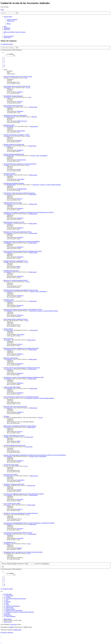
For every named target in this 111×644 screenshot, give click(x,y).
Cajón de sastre (29, 437)
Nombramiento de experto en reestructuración (15, 115)
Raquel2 (8, 485)
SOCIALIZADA (10, 155)
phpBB (11, 627)
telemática (8, 87)
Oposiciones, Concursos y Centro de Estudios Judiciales (47, 184)
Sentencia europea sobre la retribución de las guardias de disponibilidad (22, 241)
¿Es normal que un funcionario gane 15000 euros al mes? (18, 532)
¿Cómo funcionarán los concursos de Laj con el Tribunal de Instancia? (21, 396)
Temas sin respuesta (9, 36)
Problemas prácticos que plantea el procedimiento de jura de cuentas (21, 290)
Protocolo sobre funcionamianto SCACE (14, 154)
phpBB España (17, 629)
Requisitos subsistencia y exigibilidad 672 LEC (15, 261)
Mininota (8, 543)
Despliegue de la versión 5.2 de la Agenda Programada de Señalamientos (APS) (24, 377)
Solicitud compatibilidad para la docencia (14, 435)
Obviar (2, 9)
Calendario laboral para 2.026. (11, 270)
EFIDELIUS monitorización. (11, 358)
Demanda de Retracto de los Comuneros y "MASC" (17, 134)
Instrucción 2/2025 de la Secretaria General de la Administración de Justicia (23, 251)
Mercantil (34, 116)
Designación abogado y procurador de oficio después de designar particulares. (23, 552)
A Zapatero (6, 416)
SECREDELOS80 (11, 184)
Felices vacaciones (8, 338)
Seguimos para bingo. (9, 125)
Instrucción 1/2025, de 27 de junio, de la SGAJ (15, 406)
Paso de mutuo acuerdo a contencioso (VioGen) (16, 319)
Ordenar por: (27, 563)
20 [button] (4, 65)
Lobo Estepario (9, 126)
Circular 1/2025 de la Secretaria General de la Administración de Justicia (22, 367)
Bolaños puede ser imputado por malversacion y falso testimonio (20, 426)
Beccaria (8, 136)
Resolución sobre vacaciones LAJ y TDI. (14, 222)
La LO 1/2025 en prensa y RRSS (12, 503)
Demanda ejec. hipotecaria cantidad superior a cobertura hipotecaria (21, 513)
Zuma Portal (14, 624)
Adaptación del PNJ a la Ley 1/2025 (13, 202)
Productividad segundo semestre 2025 (13, 105)
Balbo (7, 262)
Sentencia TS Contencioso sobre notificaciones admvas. (18, 231)
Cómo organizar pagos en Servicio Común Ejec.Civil (17, 86)
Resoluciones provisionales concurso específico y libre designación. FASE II (23, 309)
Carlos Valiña (9, 175)
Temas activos (7, 37)
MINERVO (8, 243)
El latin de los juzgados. (10, 173)
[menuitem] (12, 19)
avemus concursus (8, 328)
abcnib (7, 165)
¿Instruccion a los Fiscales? (10, 474)
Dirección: (42, 563)
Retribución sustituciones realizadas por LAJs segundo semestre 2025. (21, 348)
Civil (26, 78)
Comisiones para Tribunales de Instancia (14, 183)
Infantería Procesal (10, 116)
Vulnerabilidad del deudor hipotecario (13, 96)
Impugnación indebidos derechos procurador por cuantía (18, 76)
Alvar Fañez (9, 534)
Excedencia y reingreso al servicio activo (14, 484)
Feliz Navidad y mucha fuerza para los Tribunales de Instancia (19, 193)
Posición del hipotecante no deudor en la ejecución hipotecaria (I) (20, 164)
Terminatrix (9, 107)
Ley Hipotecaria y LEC (9, 542)
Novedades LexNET (9, 299)
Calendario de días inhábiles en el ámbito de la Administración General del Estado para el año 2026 (28, 212)
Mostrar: (10, 563)
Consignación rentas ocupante (11, 464)
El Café (41, 417)
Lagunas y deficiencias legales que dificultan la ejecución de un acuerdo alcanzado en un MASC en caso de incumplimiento (35, 455)
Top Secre (8, 194)
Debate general (33, 107)
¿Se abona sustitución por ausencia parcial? (14, 445)
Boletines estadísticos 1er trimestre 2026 (14, 144)
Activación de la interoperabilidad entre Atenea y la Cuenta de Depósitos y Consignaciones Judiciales (29, 523)
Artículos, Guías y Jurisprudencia (39, 155)
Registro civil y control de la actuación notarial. (16, 280)
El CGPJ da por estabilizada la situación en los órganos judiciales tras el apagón (24, 493)
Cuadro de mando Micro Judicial (12, 387)
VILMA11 (8, 97)
